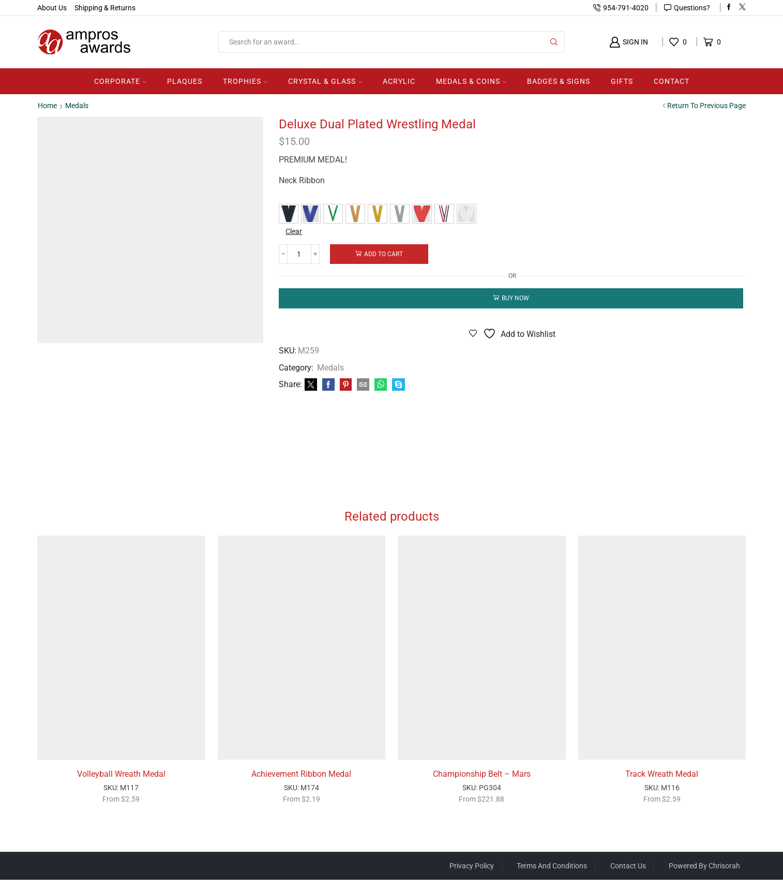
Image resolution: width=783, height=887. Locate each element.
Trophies (245, 81)
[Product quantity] (299, 253)
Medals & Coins (471, 81)
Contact (671, 81)
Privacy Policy (470, 873)
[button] (288, 214)
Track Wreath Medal (661, 781)
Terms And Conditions (551, 873)
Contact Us (627, 873)
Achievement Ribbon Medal (301, 781)
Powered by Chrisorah (704, 873)
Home (47, 105)
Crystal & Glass (325, 81)
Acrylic (399, 81)
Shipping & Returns (104, 8)
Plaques (184, 81)
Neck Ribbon (302, 180)
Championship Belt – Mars (482, 781)
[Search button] (554, 42)
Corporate (120, 81)
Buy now (515, 298)
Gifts (622, 81)
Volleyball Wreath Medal (121, 781)
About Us (52, 8)
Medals (76, 105)
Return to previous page (706, 105)
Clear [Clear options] (294, 231)
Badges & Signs (558, 81)
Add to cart (384, 253)
